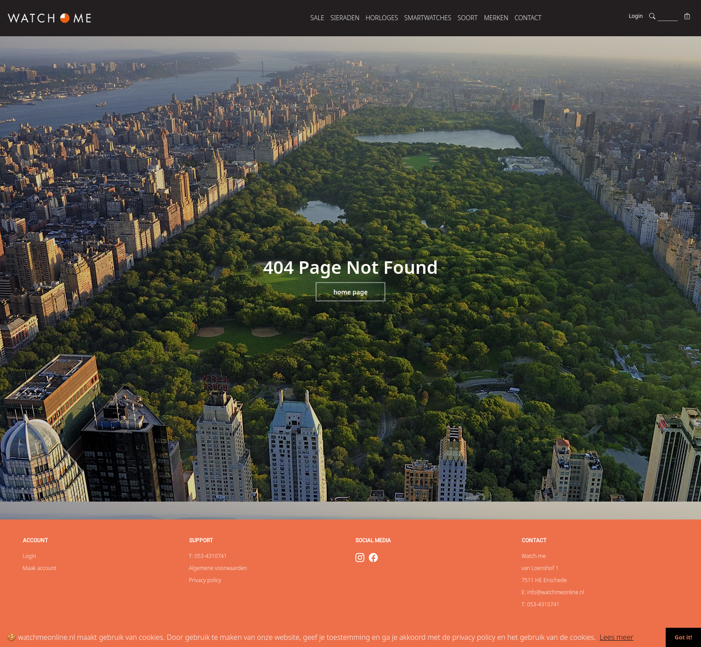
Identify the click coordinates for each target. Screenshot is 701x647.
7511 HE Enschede (544, 580)
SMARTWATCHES (427, 17)
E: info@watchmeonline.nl (553, 592)
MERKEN (496, 17)
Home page (351, 292)
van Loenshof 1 (540, 568)
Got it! (683, 637)
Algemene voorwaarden (218, 568)
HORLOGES (382, 17)
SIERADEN (344, 17)
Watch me (534, 556)
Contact (528, 17)
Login (636, 16)
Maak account (40, 568)
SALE (317, 17)
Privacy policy (205, 580)
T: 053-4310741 (208, 556)
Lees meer (616, 637)
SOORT (467, 17)
